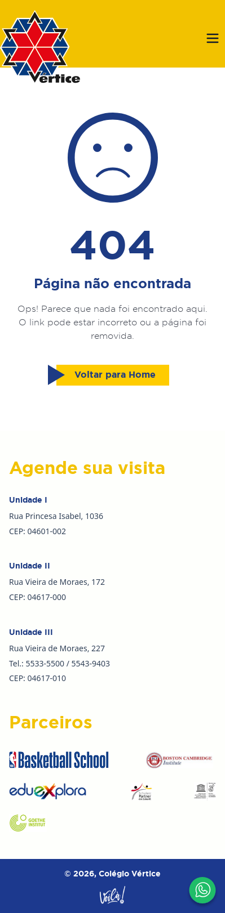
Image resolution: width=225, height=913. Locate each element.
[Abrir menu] (212, 38)
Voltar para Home (106, 375)
